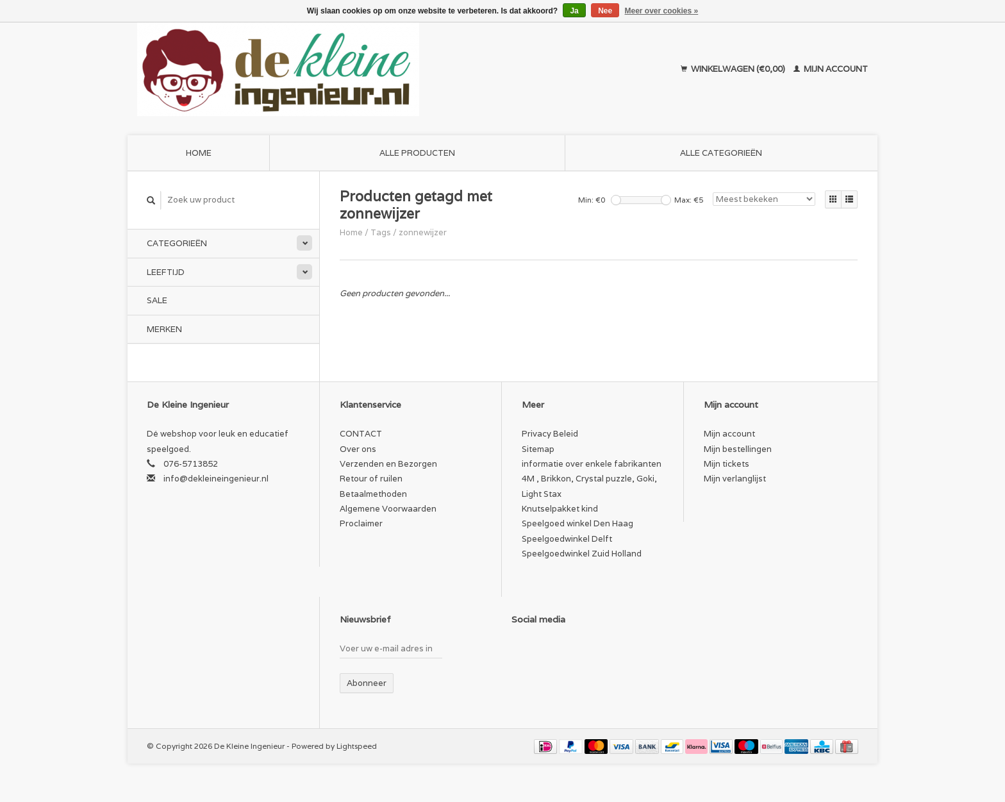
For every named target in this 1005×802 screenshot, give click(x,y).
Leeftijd (166, 272)
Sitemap (538, 449)
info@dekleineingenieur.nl (216, 478)
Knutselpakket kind (560, 508)
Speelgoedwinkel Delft (567, 538)
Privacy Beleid (550, 433)
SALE (157, 300)
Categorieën (177, 243)
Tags (380, 232)
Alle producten (417, 152)
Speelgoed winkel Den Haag (577, 523)
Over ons (358, 449)
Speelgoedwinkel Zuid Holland (582, 553)
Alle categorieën (721, 152)
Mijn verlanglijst (735, 478)
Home (199, 152)
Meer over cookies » (662, 10)
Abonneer (366, 683)
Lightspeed (356, 746)
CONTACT (361, 433)
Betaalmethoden (373, 494)
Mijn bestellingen (738, 449)
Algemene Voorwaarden (388, 508)
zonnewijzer (423, 232)
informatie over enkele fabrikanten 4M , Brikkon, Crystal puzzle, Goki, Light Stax (591, 478)
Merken (164, 329)
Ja (574, 10)
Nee (605, 10)
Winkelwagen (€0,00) (734, 68)
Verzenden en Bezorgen (388, 463)
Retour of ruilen (371, 478)
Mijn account (830, 68)
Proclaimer (361, 523)
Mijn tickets (726, 463)
